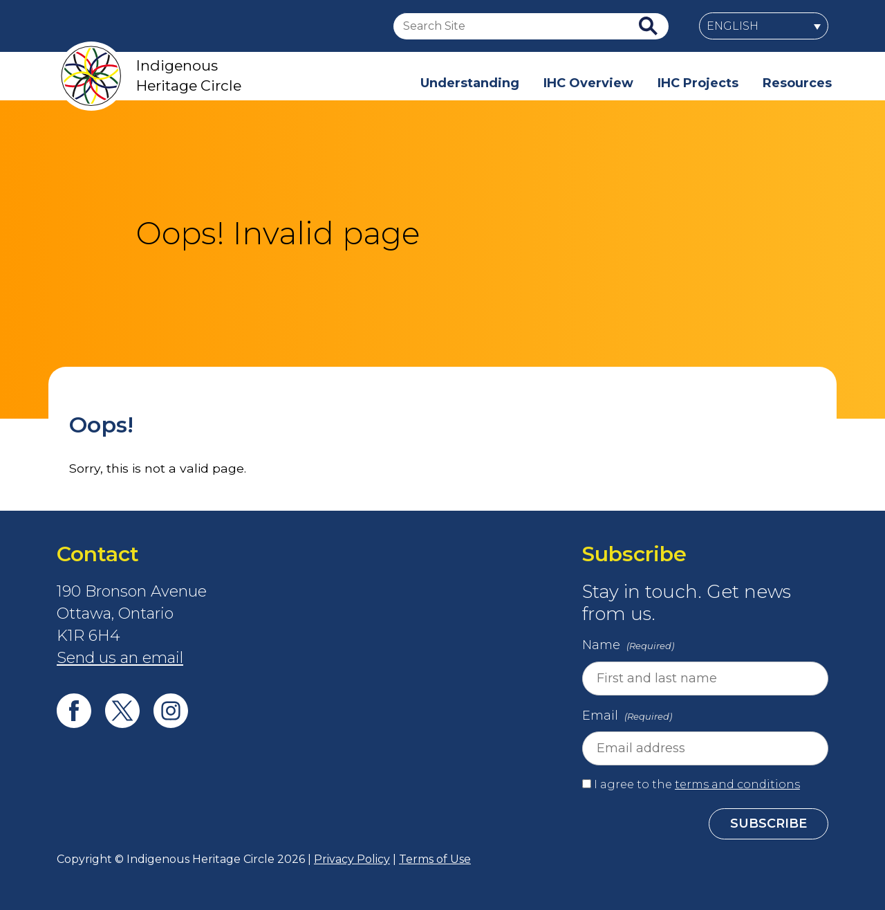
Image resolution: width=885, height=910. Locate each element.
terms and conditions (737, 784)
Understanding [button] (469, 83)
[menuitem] (764, 26)
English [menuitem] (732, 26)
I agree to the (697, 784)
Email (628, 717)
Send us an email (120, 657)
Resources (797, 83)
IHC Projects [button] (698, 83)
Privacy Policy (352, 859)
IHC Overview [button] (588, 83)
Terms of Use (435, 859)
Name (629, 646)
